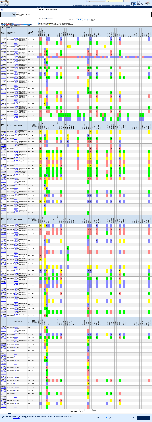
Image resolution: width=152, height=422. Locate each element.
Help (4, 5)
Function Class (49, 18)
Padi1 (17, 13)
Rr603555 (16, 74)
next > (85, 19)
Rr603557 (16, 206)
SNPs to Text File (8, 27)
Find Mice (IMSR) (36, 7)
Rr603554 (16, 44)
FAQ (7, 5)
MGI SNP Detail (3, 39)
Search (2, 7)
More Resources (18, 7)
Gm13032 (16, 38)
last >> (88, 19)
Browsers (64, 7)
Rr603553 (16, 40)
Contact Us (56, 7)
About (2, 5)
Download (9, 7)
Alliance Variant (3, 136)
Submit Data (27, 7)
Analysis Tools (47, 7)
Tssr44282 (16, 163)
